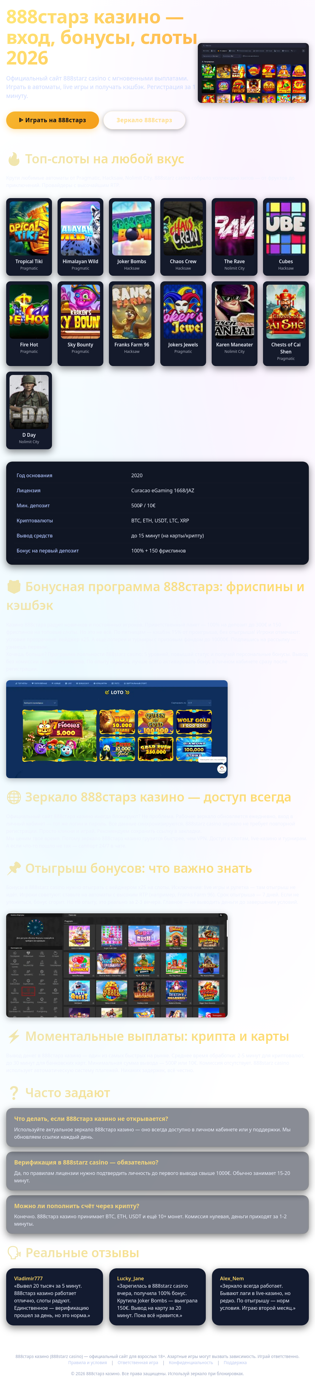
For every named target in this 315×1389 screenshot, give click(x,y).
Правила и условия (87, 1362)
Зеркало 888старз (144, 120)
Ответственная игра (138, 1362)
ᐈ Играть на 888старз (52, 120)
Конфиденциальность (191, 1362)
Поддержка (235, 1362)
